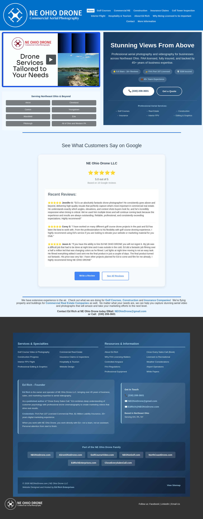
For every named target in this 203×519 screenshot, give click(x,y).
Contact (130, 21)
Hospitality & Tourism (119, 16)
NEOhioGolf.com (131, 455)
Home (91, 10)
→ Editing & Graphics (182, 115)
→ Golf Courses (122, 111)
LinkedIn (165, 504)
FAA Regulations (112, 367)
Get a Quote (169, 91)
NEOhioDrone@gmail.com (130, 311)
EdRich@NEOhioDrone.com (143, 406)
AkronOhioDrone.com (70, 455)
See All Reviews (115, 276)
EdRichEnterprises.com (83, 463)
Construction (140, 10)
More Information (147, 21)
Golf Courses (104, 10)
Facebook (154, 504)
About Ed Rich (142, 16)
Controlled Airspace (114, 362)
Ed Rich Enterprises (64, 487)
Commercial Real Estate (71, 352)
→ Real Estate (152, 111)
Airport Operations (155, 367)
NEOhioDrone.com (40, 455)
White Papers (152, 371)
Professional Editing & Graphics (32, 367)
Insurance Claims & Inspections (74, 357)
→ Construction (183, 111)
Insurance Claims (159, 10)
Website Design (67, 367)
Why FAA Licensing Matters (117, 357)
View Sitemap (173, 485)
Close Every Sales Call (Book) (160, 352)
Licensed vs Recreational (158, 357)
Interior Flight (98, 16)
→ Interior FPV (152, 115)
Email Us (175, 504)
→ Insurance (122, 115)
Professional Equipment (116, 371)
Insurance (150, 300)
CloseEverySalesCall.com (118, 463)
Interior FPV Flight (26, 362)
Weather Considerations (157, 362)
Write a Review (87, 275)
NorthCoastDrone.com (160, 455)
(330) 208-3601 (136, 395)
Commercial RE (122, 10)
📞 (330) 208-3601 (138, 91)
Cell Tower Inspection (183, 10)
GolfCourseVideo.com (102, 455)
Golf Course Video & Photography (33, 352)
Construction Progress (28, 357)
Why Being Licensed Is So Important (172, 16)
